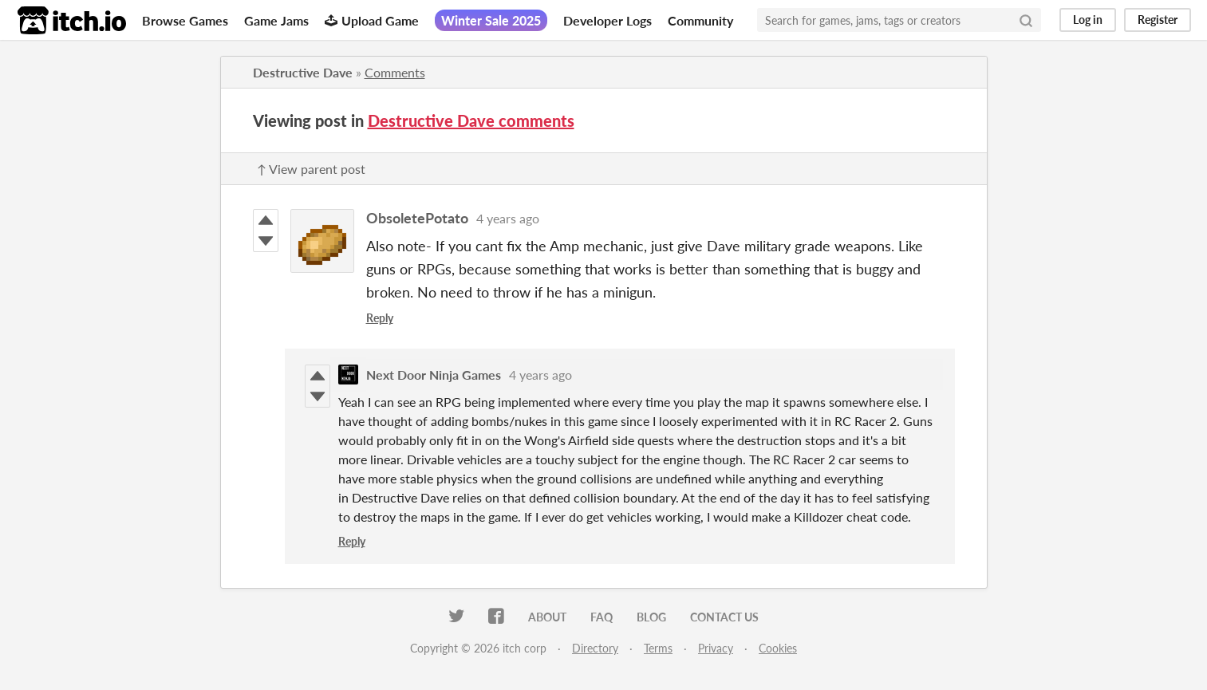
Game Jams (276, 20)
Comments (395, 72)
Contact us (724, 617)
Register (1157, 19)
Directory (595, 648)
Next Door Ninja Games (433, 374)
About (547, 617)
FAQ (601, 617)
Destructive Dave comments (471, 120)
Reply (379, 318)
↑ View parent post (311, 168)
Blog (651, 617)
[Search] (1026, 20)
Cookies (778, 648)
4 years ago (507, 218)
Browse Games (185, 20)
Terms (658, 648)
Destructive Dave (303, 72)
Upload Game (372, 20)
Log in (1087, 19)
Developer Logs (607, 20)
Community (700, 20)
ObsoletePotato (417, 218)
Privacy (715, 648)
